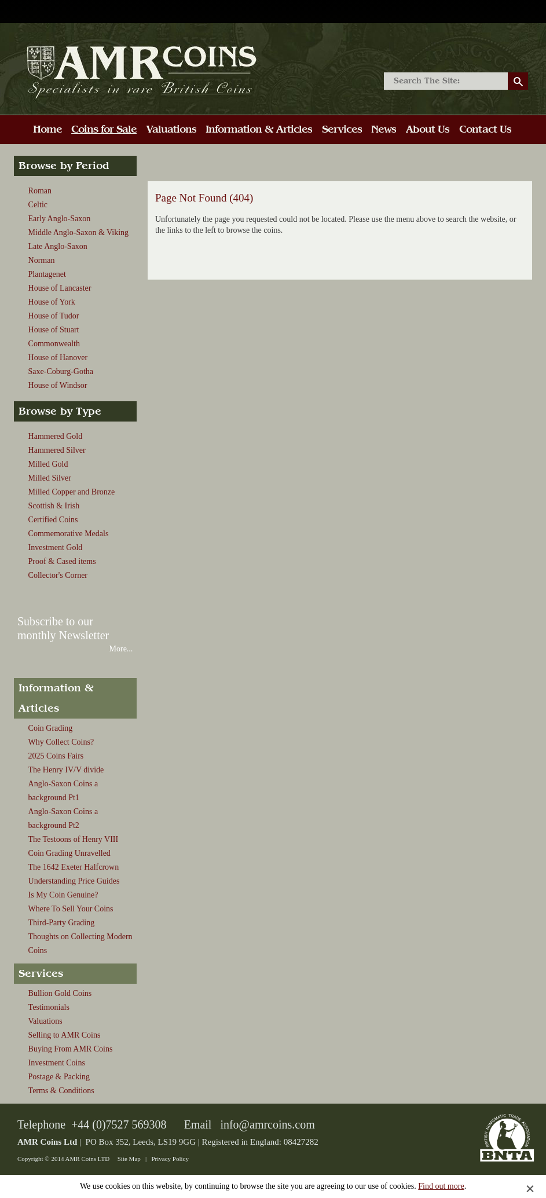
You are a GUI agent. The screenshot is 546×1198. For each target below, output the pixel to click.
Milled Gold (48, 464)
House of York (51, 302)
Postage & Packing (59, 1076)
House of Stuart (53, 329)
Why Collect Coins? (61, 742)
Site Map (129, 1158)
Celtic (37, 204)
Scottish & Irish (54, 505)
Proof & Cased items (62, 561)
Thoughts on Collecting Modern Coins (80, 943)
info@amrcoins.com (267, 1124)
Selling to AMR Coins (64, 1035)
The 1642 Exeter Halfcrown (73, 867)
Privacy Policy (169, 1158)
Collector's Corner (57, 575)
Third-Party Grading (61, 922)
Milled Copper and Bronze (71, 492)
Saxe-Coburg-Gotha (61, 371)
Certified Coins (53, 519)
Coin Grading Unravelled (69, 853)
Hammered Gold (55, 436)
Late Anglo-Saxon (57, 246)
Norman (41, 260)
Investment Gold (55, 547)
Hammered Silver (57, 450)
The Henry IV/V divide (66, 769)
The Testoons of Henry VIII (73, 839)
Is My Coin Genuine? (63, 895)
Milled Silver (49, 478)
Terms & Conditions (61, 1090)
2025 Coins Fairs (56, 756)
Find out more (441, 1186)
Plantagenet (47, 274)
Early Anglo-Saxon (59, 218)
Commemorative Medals (68, 533)
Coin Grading (50, 728)
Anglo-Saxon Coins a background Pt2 (63, 818)
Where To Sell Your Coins (70, 908)
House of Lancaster (59, 288)
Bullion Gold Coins (60, 993)
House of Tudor (53, 316)
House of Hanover (58, 357)
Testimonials (48, 1007)
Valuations (45, 1021)
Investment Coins (56, 1062)
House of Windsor (57, 385)
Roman (40, 190)
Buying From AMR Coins (70, 1049)
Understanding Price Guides (74, 881)
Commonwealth (54, 343)
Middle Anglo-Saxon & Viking (78, 232)
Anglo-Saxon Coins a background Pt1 (63, 790)
